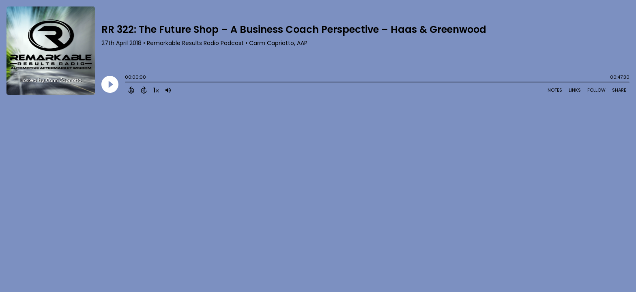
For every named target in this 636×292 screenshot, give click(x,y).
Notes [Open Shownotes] (555, 90)
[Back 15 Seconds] (131, 90)
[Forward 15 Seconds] (144, 90)
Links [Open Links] (575, 90)
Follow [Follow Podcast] (596, 90)
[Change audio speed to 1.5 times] (156, 90)
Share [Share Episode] (619, 90)
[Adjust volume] (168, 90)
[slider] (127, 83)
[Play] (109, 84)
